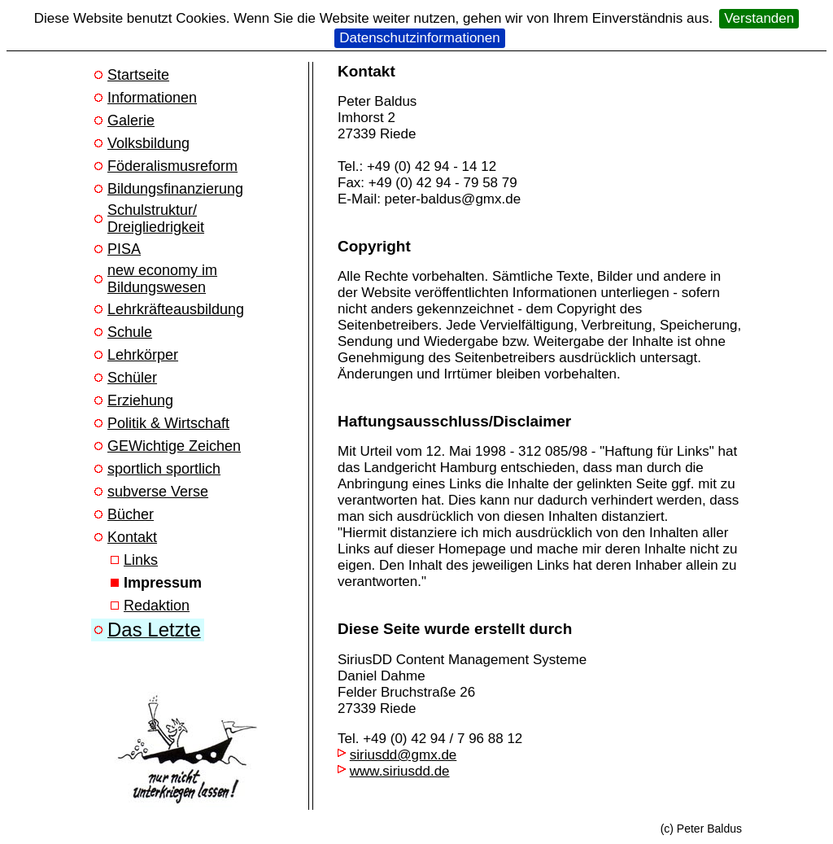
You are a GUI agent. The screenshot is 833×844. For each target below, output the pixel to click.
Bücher (130, 514)
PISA (124, 249)
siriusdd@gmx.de (403, 755)
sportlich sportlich (163, 469)
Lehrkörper (142, 355)
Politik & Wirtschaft (168, 423)
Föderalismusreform (172, 166)
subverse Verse (157, 491)
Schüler (132, 378)
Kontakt (132, 537)
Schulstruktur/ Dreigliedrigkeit (155, 218)
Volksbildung (148, 143)
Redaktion (157, 605)
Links (141, 560)
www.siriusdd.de (400, 771)
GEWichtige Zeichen (174, 446)
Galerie (131, 120)
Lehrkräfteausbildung (175, 309)
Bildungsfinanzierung (175, 189)
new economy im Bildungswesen (162, 278)
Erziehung (140, 400)
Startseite (138, 75)
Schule (129, 332)
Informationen (152, 98)
